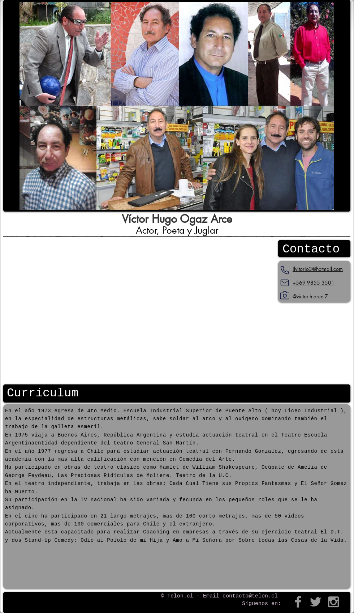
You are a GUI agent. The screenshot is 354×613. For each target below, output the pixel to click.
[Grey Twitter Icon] (315, 601)
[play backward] (29, 106)
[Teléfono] (284, 270)
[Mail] (284, 283)
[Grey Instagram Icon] (333, 601)
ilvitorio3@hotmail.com (318, 268)
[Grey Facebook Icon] (298, 601)
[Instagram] (284, 295)
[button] (177, 106)
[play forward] (325, 106)
